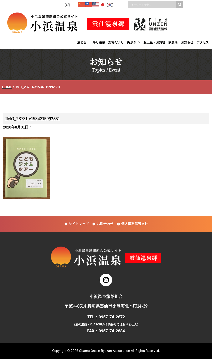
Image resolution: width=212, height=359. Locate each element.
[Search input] (153, 4)
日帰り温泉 (97, 42)
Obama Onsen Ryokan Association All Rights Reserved (119, 351)
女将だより (116, 42)
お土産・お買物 (154, 42)
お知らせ (187, 42)
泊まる (81, 42)
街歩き (133, 42)
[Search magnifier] (179, 4)
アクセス (202, 42)
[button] (133, 42)
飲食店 (173, 42)
